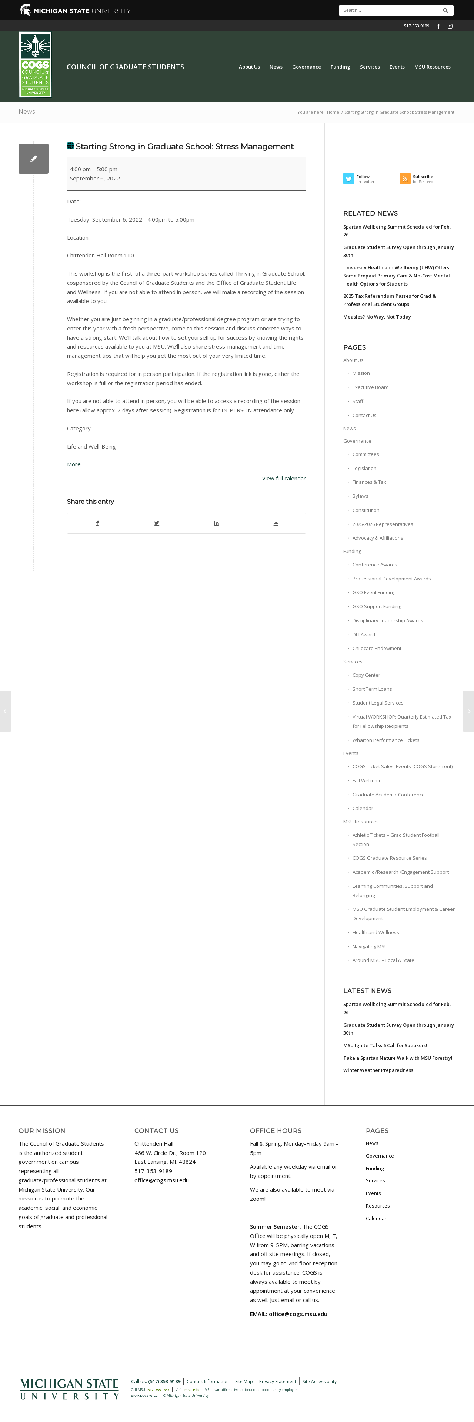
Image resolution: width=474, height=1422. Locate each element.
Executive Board (371, 387)
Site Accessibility (320, 1381)
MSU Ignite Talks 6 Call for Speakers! (385, 1045)
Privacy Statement (277, 1381)
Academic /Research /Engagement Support (401, 872)
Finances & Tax (369, 482)
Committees (366, 454)
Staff (358, 401)
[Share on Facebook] (97, 523)
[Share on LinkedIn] (216, 523)
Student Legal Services (378, 702)
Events (350, 753)
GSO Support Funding (377, 606)
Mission (361, 373)
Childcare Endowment (377, 648)
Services (353, 661)
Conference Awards (375, 564)
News (27, 111)
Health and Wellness (376, 932)
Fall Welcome (367, 780)
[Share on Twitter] (157, 523)
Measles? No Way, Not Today (377, 316)
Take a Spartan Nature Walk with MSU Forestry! (398, 1058)
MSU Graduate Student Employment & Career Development (404, 914)
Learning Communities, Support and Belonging (393, 891)
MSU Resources (361, 821)
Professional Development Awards (392, 578)
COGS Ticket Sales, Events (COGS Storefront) (403, 766)
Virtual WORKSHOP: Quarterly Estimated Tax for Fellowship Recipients (402, 721)
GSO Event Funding (374, 592)
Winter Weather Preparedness (378, 1070)
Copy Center (366, 675)
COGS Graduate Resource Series (390, 858)
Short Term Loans (372, 689)
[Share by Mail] (276, 523)
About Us (353, 360)
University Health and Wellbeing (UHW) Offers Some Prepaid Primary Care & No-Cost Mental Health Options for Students (396, 275)
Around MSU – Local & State (383, 960)
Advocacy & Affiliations (378, 538)
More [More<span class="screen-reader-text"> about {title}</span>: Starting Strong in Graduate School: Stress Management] (74, 464)
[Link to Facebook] (438, 25)
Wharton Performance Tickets (386, 740)
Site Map (244, 1381)
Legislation (365, 468)
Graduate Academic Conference (389, 794)
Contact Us (365, 415)
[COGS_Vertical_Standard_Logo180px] (35, 66)
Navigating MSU (370, 946)
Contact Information (208, 1381)
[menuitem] (249, 66)
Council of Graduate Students (125, 66)
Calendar (363, 808)
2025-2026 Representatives (383, 524)
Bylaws (360, 496)
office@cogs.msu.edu (161, 1180)
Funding (352, 551)
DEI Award (364, 634)
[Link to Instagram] (449, 25)
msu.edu (192, 1389)
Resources (378, 1205)
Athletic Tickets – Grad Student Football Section (396, 839)
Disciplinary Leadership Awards (388, 620)
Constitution (366, 510)
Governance (357, 440)
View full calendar (284, 478)
